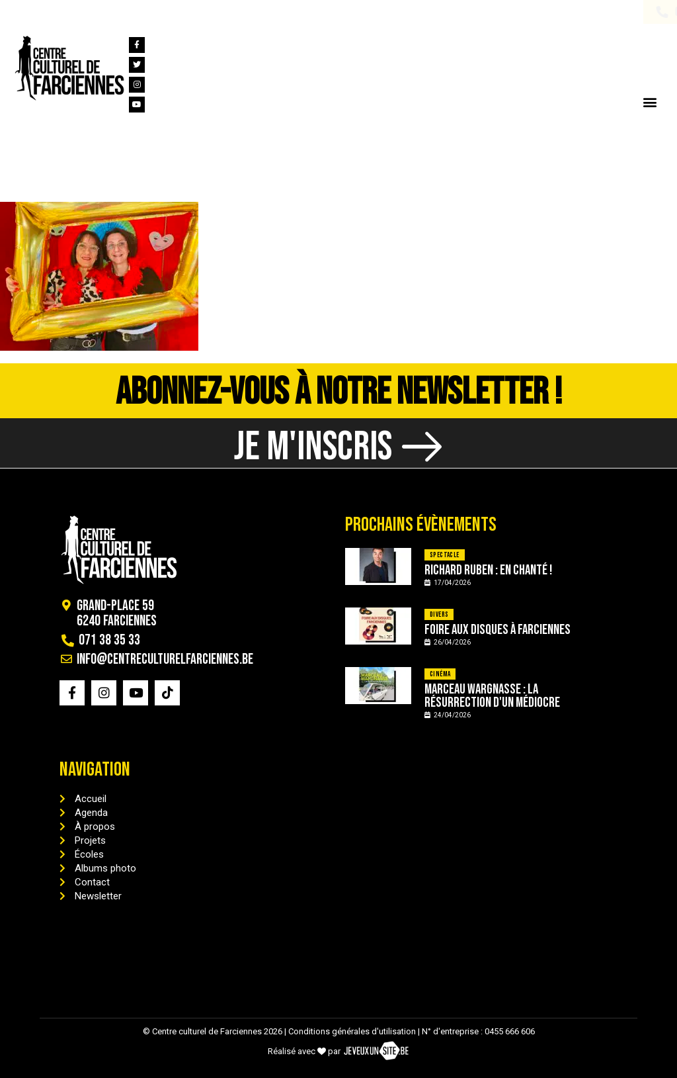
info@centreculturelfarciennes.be (197, 12)
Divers (439, 614)
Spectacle (444, 555)
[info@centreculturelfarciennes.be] (104, 12)
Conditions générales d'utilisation (352, 1031)
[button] (649, 101)
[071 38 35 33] (19, 12)
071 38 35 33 (58, 12)
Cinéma (440, 674)
